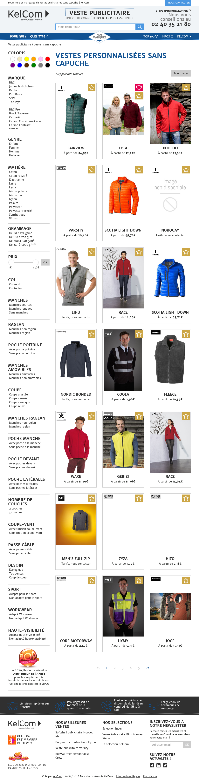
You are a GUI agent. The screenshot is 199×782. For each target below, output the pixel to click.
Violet (12, 65)
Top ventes (16, 573)
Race (123, 312)
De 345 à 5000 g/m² (22, 244)
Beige (19, 59)
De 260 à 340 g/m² (21, 241)
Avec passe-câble (20, 549)
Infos (167, 36)
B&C (12, 82)
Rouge (47, 59)
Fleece (170, 394)
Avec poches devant (22, 463)
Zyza (123, 559)
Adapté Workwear (20, 614)
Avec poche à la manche (25, 443)
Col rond (14, 284)
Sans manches (18, 312)
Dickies (13, 129)
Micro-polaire (18, 191)
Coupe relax (17, 406)
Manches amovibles (22, 374)
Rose (40, 59)
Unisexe (14, 155)
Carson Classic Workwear (25, 121)
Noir (47, 65)
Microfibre (16, 195)
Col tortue (15, 288)
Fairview (75, 148)
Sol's (12, 98)
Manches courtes (20, 305)
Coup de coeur (18, 577)
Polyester (15, 207)
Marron (26, 65)
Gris (40, 65)
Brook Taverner (19, 113)
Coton (13, 172)
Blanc (12, 59)
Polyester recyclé (20, 210)
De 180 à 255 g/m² (21, 237)
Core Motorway (76, 641)
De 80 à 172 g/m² (20, 233)
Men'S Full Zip (76, 559)
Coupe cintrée (18, 398)
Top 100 (150, 36)
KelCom (184, 36)
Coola (123, 394)
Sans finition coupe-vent (25, 533)
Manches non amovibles (25, 378)
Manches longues (20, 308)
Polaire (13, 203)
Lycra (12, 187)
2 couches (15, 508)
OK (45, 262)
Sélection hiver (112, 728)
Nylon (13, 199)
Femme (14, 147)
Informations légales (128, 776)
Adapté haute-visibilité (24, 635)
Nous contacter (179, 2)
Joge (170, 641)
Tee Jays (14, 102)
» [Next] (147, 667)
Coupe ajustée (18, 394)
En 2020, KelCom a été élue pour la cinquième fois (29, 674)
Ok (187, 744)
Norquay (170, 230)
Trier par (181, 73)
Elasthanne (16, 179)
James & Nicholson (21, 86)
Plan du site (150, 776)
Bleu (19, 65)
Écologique (16, 569)
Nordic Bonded (76, 394)
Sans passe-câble (20, 553)
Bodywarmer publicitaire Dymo (75, 742)
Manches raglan (19, 333)
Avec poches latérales (23, 484)
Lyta (123, 148)
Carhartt (14, 117)
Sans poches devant (22, 467)
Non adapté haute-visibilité (27, 638)
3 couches (15, 512)
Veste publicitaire (99, 13)
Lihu (76, 312)
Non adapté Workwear (23, 618)
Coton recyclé (18, 176)
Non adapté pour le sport (25, 598)
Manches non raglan (22, 329)
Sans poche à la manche (25, 447)
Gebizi (123, 477)
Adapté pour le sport (22, 594)
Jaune (26, 59)
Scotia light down (123, 230)
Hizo (170, 559)
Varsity (76, 230)
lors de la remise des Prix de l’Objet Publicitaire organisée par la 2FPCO (28, 682)
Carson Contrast (20, 125)
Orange (33, 59)
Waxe (76, 477)
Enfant (13, 143)
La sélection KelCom (115, 744)
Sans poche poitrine (22, 353)
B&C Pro (14, 109)
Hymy (123, 641)
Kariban (14, 90)
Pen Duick (15, 94)
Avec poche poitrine (22, 349)
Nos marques (99, 37)
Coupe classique (19, 402)
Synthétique (17, 214)
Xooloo (170, 148)
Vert (33, 65)
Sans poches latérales (23, 487)
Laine (12, 183)
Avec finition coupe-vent (25, 529)
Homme (14, 151)
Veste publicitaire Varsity (71, 748)
